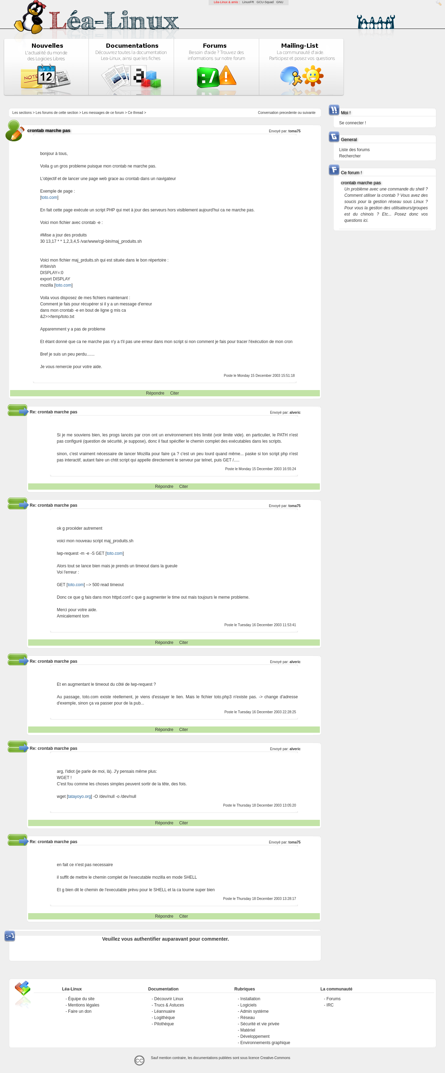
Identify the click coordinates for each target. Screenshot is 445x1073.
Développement (254, 1036)
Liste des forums (354, 149)
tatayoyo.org (79, 796)
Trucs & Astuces (169, 1005)
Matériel (247, 1030)
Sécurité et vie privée (259, 1023)
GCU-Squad (265, 2)
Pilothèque (164, 1023)
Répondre (155, 393)
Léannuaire (164, 1011)
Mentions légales (83, 1005)
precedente (288, 113)
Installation (250, 998)
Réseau (247, 1017)
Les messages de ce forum (103, 113)
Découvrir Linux (168, 998)
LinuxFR (248, 2)
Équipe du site (81, 998)
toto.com (49, 197)
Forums (333, 998)
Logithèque (164, 1017)
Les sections (22, 113)
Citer (174, 393)
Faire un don (79, 1011)
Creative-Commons (275, 1058)
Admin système (254, 1011)
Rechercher (350, 156)
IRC (330, 1005)
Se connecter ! (352, 122)
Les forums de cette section (57, 113)
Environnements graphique (265, 1042)
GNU (279, 2)
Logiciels (248, 1005)
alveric (295, 412)
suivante (308, 113)
